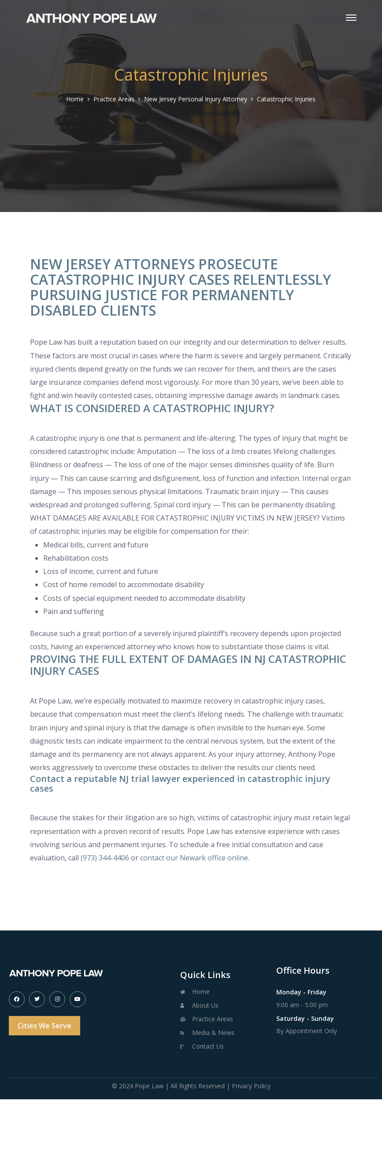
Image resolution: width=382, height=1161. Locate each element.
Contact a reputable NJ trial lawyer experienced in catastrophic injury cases (180, 783)
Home (75, 99)
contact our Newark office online (194, 858)
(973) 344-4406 (105, 858)
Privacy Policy (251, 1086)
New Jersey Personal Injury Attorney (195, 99)
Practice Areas (113, 99)
